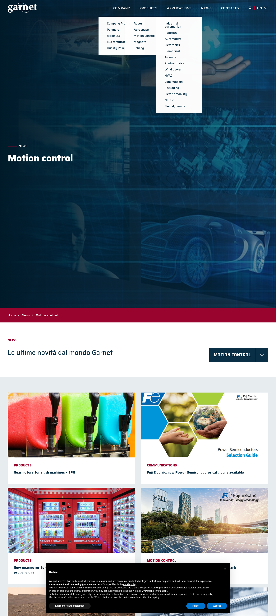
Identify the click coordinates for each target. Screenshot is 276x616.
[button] (225, 569)
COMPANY (121, 8)
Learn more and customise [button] (70, 606)
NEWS (206, 8)
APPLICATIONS (179, 8)
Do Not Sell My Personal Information (148, 591)
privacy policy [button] (206, 594)
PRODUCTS (148, 8)
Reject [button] (195, 606)
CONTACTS (230, 8)
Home (12, 315)
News (23, 146)
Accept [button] (217, 606)
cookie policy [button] (129, 584)
